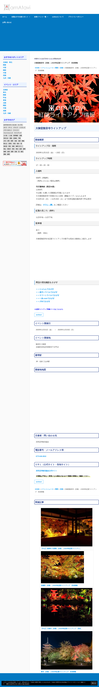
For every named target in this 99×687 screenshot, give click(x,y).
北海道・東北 (7, 62)
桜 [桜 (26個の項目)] (21, 143)
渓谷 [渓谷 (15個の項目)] (9, 146)
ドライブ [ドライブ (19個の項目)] (15, 127)
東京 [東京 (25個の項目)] (14, 143)
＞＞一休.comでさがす (45, 298)
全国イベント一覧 (41, 17)
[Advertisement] (49, 38)
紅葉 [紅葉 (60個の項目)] (8, 151)
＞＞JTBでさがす (43, 301)
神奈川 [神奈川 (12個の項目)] (9, 149)
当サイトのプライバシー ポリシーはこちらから (17, 684)
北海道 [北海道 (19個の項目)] (15, 138)
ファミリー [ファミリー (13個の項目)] (16, 130)
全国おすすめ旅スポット (20, 17)
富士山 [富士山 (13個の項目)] (5, 143)
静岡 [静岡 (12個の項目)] (8, 154)
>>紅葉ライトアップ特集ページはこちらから (48, 309)
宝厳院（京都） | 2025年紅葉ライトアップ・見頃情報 (59, 585)
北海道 (5, 90)
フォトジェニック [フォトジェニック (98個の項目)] (8, 133)
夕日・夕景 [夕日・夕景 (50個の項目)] (6, 141)
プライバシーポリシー (75, 17)
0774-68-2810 (41, 456)
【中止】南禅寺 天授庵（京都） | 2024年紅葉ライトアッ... (61, 548)
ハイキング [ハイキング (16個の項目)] (22, 127)
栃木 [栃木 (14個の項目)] (18, 143)
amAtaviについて (58, 17)
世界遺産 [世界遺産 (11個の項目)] (15, 135)
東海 (4, 100)
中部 (4, 67)
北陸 (4, 103)
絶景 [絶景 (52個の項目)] (12, 151)
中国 (4, 73)
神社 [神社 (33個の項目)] (13, 149)
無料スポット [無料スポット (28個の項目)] (19, 146)
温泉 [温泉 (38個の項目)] (13, 146)
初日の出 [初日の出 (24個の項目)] (6, 138)
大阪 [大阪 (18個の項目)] (15, 141)
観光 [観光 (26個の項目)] (22, 151)
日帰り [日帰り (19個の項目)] (10, 143)
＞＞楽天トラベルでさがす (46, 292)
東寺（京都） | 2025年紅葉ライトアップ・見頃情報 (58, 672)
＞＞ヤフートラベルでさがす (47, 295)
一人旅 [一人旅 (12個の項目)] (10, 135)
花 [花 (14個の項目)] (18, 151)
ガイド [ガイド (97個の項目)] (5, 127)
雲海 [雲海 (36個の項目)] (5, 154)
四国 (4, 75)
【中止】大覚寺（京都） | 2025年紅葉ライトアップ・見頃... (61, 628)
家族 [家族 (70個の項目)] (23, 141)
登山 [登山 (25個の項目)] (5, 149)
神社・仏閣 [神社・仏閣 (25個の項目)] (19, 149)
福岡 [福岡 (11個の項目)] (24, 149)
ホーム (4, 17)
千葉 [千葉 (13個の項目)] (19, 138)
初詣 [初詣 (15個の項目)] (11, 138)
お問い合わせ (6, 22)
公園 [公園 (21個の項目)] (20, 135)
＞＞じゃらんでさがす (45, 289)
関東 (4, 65)
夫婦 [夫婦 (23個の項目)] (19, 141)
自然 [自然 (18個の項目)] (16, 151)
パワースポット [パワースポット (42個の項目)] (8, 130)
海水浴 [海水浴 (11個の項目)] (5, 146)
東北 (4, 92)
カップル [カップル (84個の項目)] (20, 125)
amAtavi (39, 315)
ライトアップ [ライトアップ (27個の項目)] (17, 133)
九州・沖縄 (7, 78)
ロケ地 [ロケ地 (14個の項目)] (5, 135)
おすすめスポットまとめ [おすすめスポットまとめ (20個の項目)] (10, 125)
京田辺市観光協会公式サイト (46, 471)
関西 (4, 70)
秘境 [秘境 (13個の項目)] (5, 151)
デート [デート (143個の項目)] (10, 127)
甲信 (4, 97)
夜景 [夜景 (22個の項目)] (12, 141)
